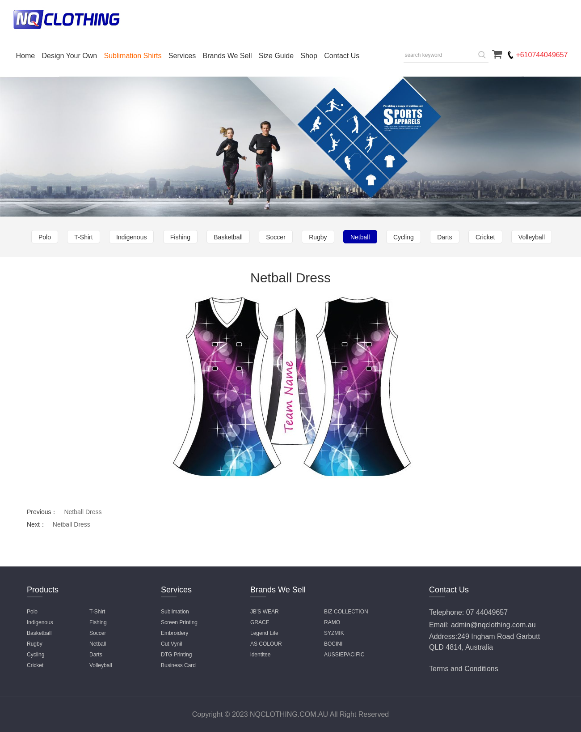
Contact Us (341, 56)
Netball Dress (82, 511)
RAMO (332, 622)
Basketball (228, 237)
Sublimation (175, 612)
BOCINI (333, 644)
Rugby (318, 237)
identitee (260, 654)
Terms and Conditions (463, 668)
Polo (44, 237)
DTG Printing (176, 654)
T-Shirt (83, 237)
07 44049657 (487, 612)
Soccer (276, 237)
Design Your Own (69, 56)
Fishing (180, 237)
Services (182, 56)
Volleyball (531, 237)
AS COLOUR (266, 644)
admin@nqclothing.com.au (493, 625)
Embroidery (174, 633)
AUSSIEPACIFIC (344, 654)
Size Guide (276, 56)
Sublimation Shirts (133, 56)
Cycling (403, 237)
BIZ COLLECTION (346, 612)
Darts (444, 237)
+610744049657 (542, 55)
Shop (308, 56)
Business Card (178, 665)
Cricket (485, 237)
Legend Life (264, 633)
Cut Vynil (171, 644)
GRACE (259, 622)
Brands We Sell (227, 56)
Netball (360, 237)
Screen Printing (179, 622)
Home (25, 56)
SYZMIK (334, 633)
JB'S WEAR (264, 612)
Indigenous (131, 237)
